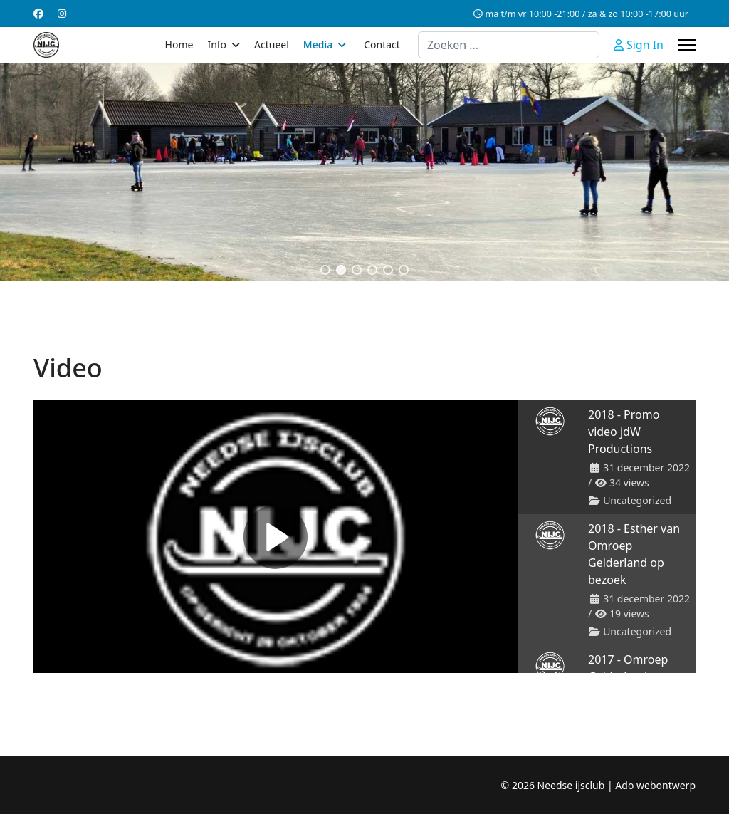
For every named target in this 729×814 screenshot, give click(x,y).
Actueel (271, 44)
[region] (364, 172)
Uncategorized (637, 500)
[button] (325, 270)
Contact (382, 44)
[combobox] (508, 44)
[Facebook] (38, 13)
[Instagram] (62, 13)
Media (317, 44)
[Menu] (687, 45)
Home (179, 44)
